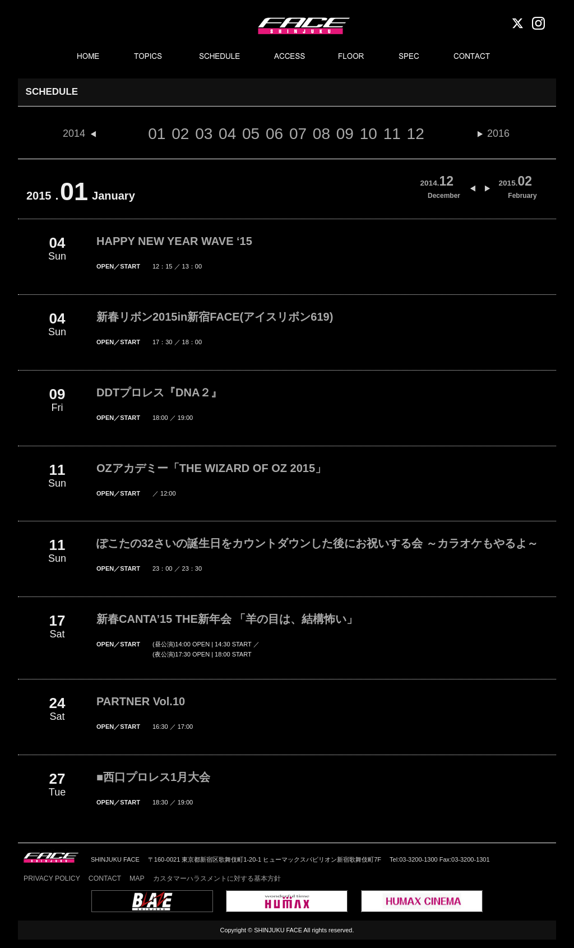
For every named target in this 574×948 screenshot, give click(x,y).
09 (345, 133)
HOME (87, 56)
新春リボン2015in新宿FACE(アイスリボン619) (214, 317)
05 (251, 133)
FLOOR (351, 56)
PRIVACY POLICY (52, 878)
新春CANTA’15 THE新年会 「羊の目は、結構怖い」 (227, 619)
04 (227, 133)
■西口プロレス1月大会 (153, 777)
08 (321, 133)
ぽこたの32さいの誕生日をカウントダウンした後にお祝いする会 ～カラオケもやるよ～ (317, 543)
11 (392, 133)
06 (274, 133)
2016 (498, 133)
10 (368, 133)
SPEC (410, 56)
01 (156, 133)
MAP (137, 878)
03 (203, 133)
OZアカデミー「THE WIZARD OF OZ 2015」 (211, 468)
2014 (74, 133)
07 (298, 133)
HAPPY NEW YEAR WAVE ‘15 (174, 241)
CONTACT (473, 56)
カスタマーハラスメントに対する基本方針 (217, 878)
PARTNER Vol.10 (140, 701)
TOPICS (149, 56)
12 (415, 133)
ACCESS (289, 56)
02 (180, 133)
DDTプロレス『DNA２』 (159, 392)
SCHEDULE (220, 56)
